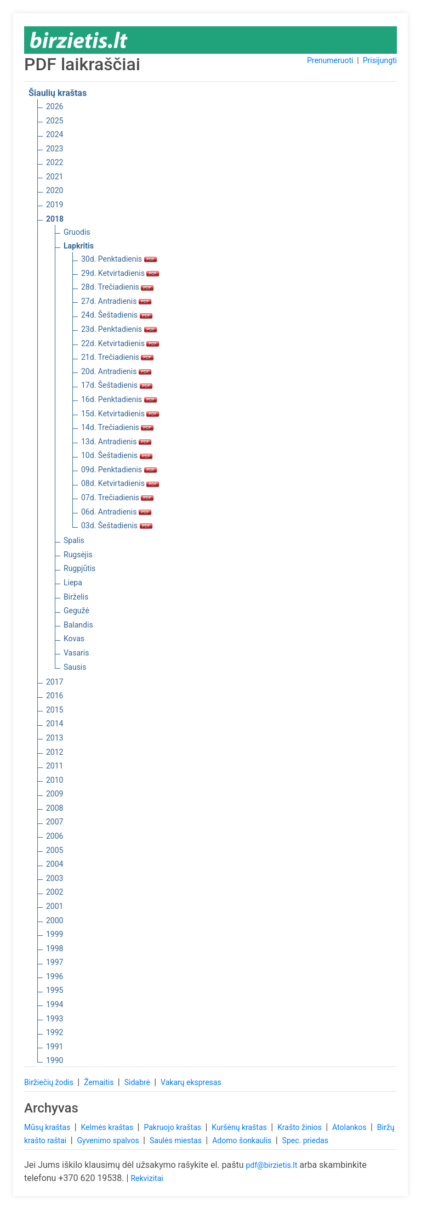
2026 (54, 106)
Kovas (74, 638)
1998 (54, 948)
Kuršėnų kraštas (240, 1127)
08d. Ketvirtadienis (120, 483)
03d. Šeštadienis (116, 525)
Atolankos (350, 1127)
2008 (54, 808)
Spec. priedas (305, 1140)
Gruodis (77, 232)
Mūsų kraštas (48, 1127)
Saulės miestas (176, 1140)
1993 (54, 1018)
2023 (54, 148)
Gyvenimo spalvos (109, 1140)
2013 (54, 737)
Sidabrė (138, 1082)
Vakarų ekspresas (191, 1082)
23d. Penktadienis (119, 329)
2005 (54, 850)
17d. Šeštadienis (116, 385)
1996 (54, 976)
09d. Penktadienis (119, 469)
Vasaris (76, 652)
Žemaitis (100, 1082)
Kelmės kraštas (108, 1127)
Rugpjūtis (79, 568)
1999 (54, 934)
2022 (54, 162)
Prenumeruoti (330, 60)
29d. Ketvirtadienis (120, 273)
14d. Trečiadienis (117, 427)
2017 (54, 681)
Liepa (73, 582)
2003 (54, 878)
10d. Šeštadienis (116, 455)
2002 (54, 892)
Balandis (78, 624)
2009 (54, 793)
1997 (54, 962)
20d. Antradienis (116, 371)
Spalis (74, 540)
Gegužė (76, 610)
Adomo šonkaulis (243, 1140)
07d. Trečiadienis (117, 497)
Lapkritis (79, 245)
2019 (54, 204)
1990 (54, 1060)
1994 (54, 1004)
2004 (54, 864)
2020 (54, 190)
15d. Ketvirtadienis (120, 413)
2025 (54, 120)
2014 (54, 723)
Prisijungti (380, 60)
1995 (54, 990)
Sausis (75, 667)
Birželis (76, 596)
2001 (54, 906)
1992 (54, 1032)
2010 (54, 780)
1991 (54, 1046)
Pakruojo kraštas (173, 1127)
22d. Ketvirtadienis (120, 343)
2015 (54, 709)
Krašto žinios (300, 1127)
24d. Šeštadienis (116, 314)
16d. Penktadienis (119, 399)
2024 (54, 134)
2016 (54, 695)
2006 (54, 836)
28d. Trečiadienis (117, 287)
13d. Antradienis (116, 441)
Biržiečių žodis (49, 1082)
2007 (54, 821)
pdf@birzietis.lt (271, 1165)
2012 (54, 752)
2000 (54, 920)
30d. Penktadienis (119, 259)
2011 (54, 765)
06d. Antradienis (116, 511)
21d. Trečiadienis (117, 357)
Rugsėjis (78, 554)
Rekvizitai (146, 1178)
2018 (55, 218)
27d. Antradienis (116, 301)
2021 (54, 176)
